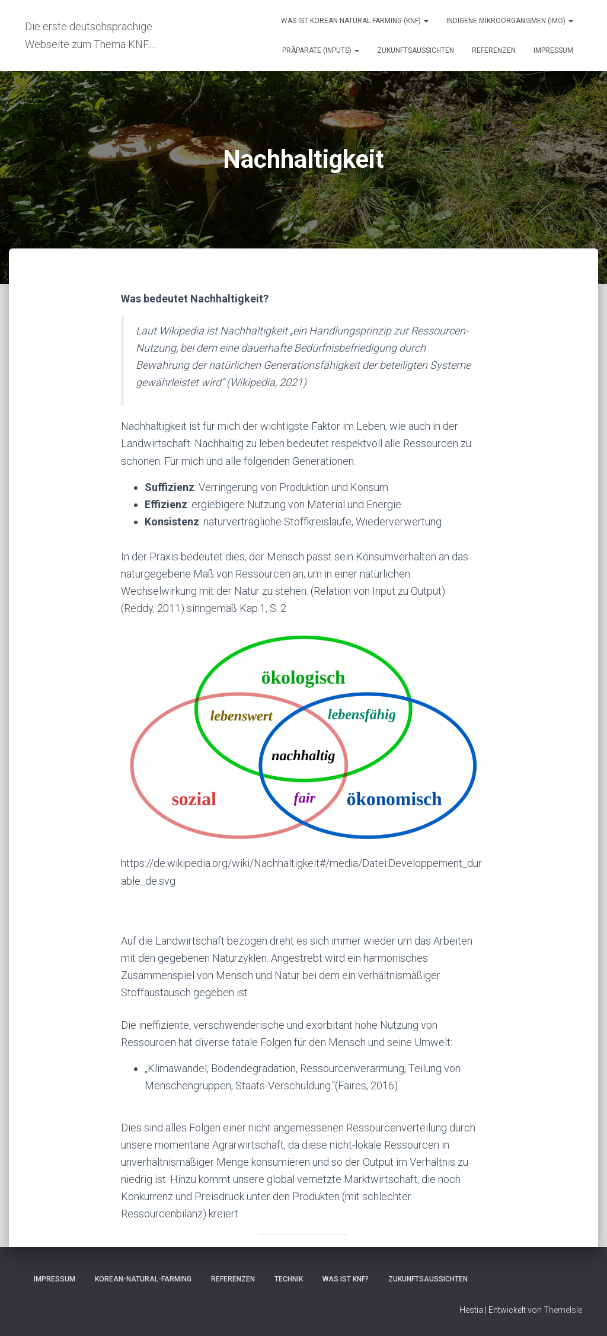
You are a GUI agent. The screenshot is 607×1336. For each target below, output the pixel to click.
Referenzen (494, 50)
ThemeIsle (563, 1310)
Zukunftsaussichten (415, 50)
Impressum (553, 50)
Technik (288, 1279)
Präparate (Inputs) (320, 50)
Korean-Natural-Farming (143, 1279)
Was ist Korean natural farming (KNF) (355, 21)
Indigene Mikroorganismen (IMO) (509, 21)
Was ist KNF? (345, 1279)
